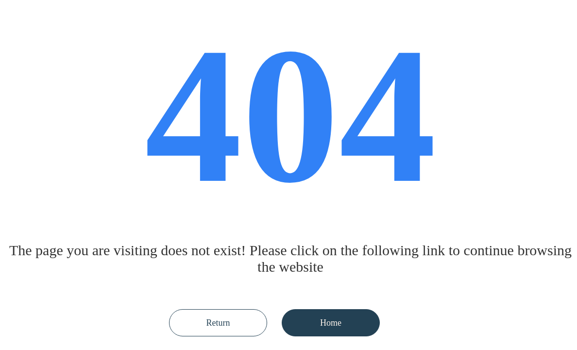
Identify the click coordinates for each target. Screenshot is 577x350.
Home (330, 323)
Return (218, 323)
